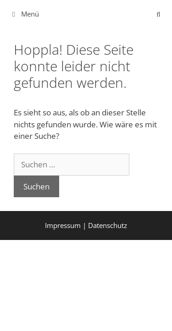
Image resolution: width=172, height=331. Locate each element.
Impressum (63, 225)
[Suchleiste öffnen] (158, 14)
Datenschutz (107, 225)
